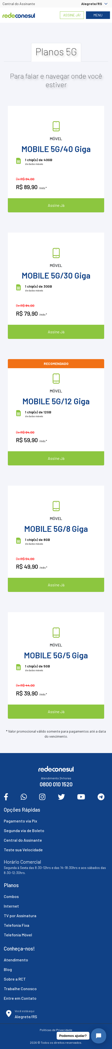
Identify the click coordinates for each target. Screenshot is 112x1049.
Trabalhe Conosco (20, 988)
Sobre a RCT (15, 979)
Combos (11, 896)
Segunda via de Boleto (24, 830)
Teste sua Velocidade (23, 849)
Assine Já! (72, 15)
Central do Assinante (19, 4)
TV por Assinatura (20, 915)
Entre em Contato (20, 998)
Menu (98, 15)
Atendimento (16, 959)
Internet (11, 906)
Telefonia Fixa (16, 925)
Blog (8, 969)
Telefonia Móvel (18, 934)
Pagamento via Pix (20, 820)
